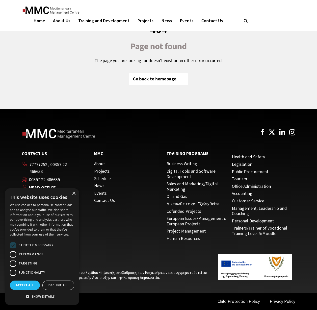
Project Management (186, 231)
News (166, 21)
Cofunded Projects (183, 211)
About (99, 164)
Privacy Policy (282, 301)
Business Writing (181, 164)
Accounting (242, 193)
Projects (145, 21)
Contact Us (212, 21)
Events (186, 21)
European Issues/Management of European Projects (197, 221)
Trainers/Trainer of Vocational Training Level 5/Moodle (259, 231)
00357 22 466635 (44, 180)
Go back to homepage (158, 79)
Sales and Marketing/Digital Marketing (192, 186)
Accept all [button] (25, 285)
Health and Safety (248, 157)
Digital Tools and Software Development (190, 174)
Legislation (242, 164)
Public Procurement (250, 172)
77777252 (38, 165)
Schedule (102, 179)
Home (39, 21)
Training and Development (104, 21)
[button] (42, 296)
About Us (61, 21)
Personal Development (253, 221)
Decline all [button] (58, 285)
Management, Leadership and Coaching (259, 211)
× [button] (74, 193)
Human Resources (183, 238)
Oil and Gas (176, 196)
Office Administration (251, 186)
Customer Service (248, 201)
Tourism (239, 179)
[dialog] (42, 246)
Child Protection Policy (238, 301)
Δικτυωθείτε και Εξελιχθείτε (192, 204)
